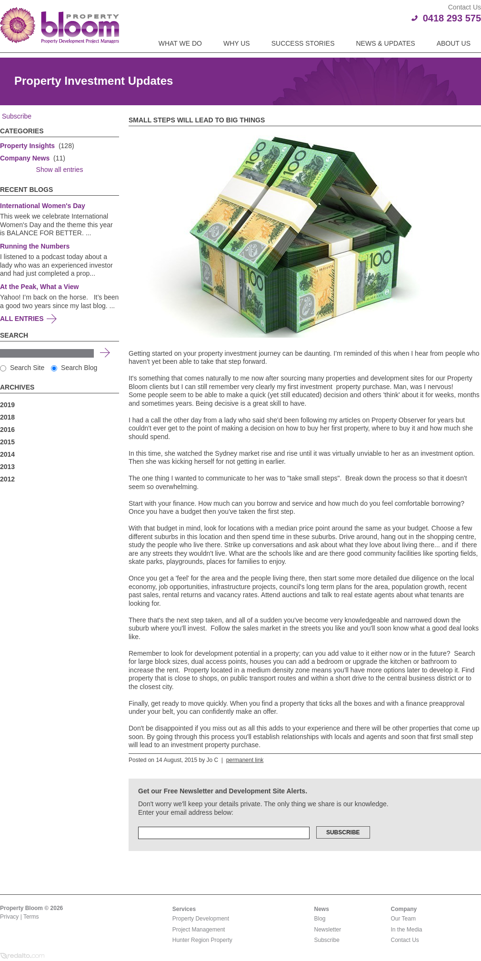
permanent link (245, 760)
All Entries (22, 318)
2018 (7, 417)
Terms (31, 916)
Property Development (200, 918)
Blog (320, 918)
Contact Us (405, 940)
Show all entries (59, 169)
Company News (25, 158)
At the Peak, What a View (39, 286)
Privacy (9, 916)
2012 (7, 479)
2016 (7, 429)
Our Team (403, 918)
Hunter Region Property (202, 940)
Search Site (22, 367)
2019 (7, 405)
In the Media (406, 929)
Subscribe (15, 116)
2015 (7, 442)
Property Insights (27, 146)
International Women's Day (42, 206)
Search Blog (74, 367)
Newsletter (327, 929)
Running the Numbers (35, 246)
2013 (7, 466)
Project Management (198, 929)
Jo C (212, 760)
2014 (7, 454)
